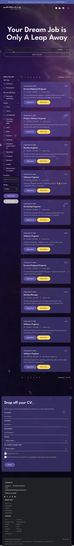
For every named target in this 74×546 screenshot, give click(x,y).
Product (9, 156)
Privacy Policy (41, 457)
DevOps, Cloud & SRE (9, 121)
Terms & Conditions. (51, 457)
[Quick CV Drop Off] (60, 8)
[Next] (39, 77)
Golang (9, 140)
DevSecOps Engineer (32, 207)
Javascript (8, 533)
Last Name (7, 420)
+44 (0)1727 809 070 (19, 486)
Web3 (8, 164)
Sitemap (20, 544)
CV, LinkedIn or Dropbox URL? (13, 445)
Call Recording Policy (38, 541)
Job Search (8, 510)
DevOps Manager (31, 295)
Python (9, 136)
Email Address (8, 428)
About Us (8, 503)
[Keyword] (18, 50)
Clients (7, 508)
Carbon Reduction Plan (11, 544)
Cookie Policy (33, 457)
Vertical (6, 437)
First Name (7, 412)
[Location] (45, 50)
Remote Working (9, 97)
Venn (67, 539)
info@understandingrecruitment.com (15, 490)
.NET (8, 127)
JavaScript (10, 115)
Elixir (8, 132)
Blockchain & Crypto (10, 169)
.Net (6, 519)
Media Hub (8, 513)
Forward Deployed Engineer (35, 89)
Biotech (9, 160)
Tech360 (9, 152)
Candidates (8, 506)
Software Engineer (31, 177)
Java (8, 111)
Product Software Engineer (35, 118)
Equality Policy (49, 541)
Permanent (10, 88)
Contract (9, 84)
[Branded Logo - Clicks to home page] (12, 8)
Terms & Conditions (26, 541)
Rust (8, 107)
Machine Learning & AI (10, 146)
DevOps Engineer (31, 148)
